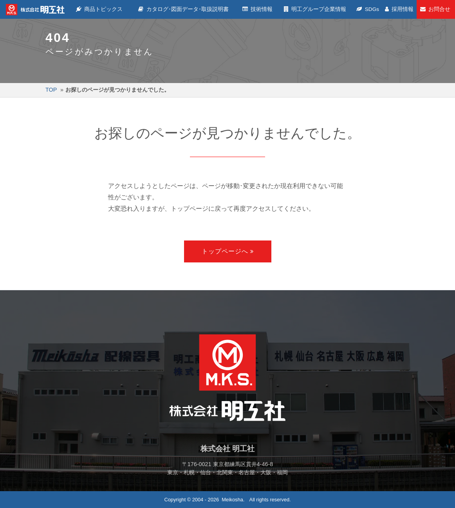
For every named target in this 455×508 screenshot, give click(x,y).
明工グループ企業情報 (316, 9)
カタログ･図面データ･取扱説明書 (184, 9)
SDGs (368, 9)
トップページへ (225, 251)
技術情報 (258, 9)
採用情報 (399, 9)
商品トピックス (100, 9)
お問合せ (435, 9)
